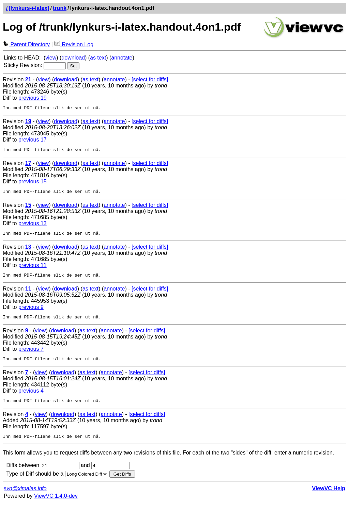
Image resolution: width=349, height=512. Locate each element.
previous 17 (32, 141)
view (50, 58)
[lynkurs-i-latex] (29, 8)
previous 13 (32, 226)
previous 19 (32, 98)
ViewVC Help (328, 497)
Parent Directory (26, 44)
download (73, 58)
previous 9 (31, 312)
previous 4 (31, 398)
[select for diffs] (150, 79)
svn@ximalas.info (25, 497)
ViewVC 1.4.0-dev (56, 505)
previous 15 (32, 183)
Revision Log (73, 44)
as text (98, 58)
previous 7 (31, 355)
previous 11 (32, 269)
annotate (121, 58)
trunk (59, 8)
